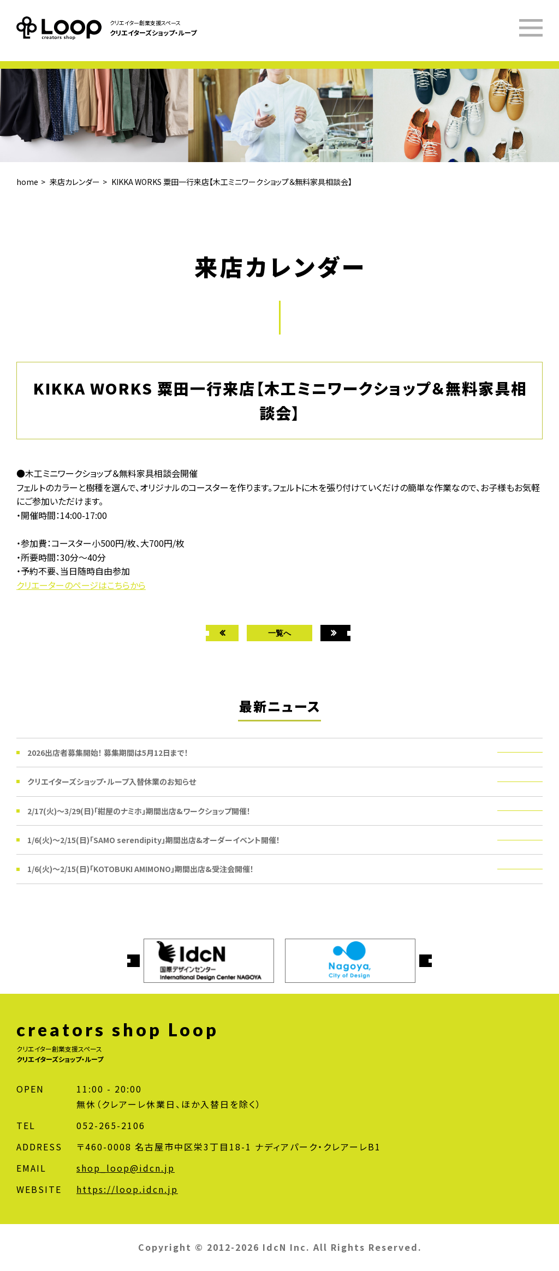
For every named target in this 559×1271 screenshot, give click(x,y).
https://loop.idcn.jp (127, 1189)
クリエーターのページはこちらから (81, 585)
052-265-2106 (110, 1125)
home (27, 181)
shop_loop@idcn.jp (125, 1167)
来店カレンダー (75, 181)
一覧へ (279, 632)
